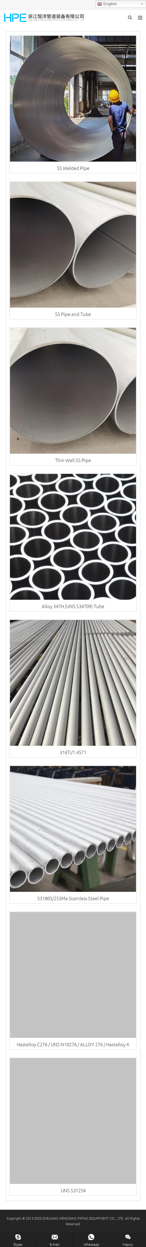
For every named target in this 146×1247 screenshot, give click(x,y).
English (107, 4)
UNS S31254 (73, 1190)
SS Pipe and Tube (73, 314)
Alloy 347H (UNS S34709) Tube (73, 606)
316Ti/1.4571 (73, 752)
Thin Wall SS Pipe (73, 460)
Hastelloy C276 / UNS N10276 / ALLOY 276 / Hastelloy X (73, 1044)
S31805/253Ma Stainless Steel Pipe (73, 898)
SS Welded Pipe (73, 168)
